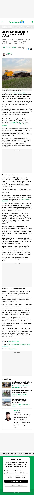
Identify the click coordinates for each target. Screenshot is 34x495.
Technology (22, 385)
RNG (23, 394)
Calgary (14, 47)
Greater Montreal (16, 387)
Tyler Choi (9, 53)
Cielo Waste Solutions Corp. (18, 93)
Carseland (23, 124)
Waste (13, 341)
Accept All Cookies (16, 481)
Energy (3, 47)
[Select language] (7, 27)
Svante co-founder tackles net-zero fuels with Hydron (22, 391)
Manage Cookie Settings (16, 485)
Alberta (15, 349)
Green (17, 341)
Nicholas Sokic (15, 385)
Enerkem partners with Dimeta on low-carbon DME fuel (22, 382)
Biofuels (8, 47)
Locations (18, 27)
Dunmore (4, 125)
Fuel (12, 344)
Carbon (19, 404)
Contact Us (17, 493)
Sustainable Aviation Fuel (20, 344)
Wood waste (5, 346)
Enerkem (28, 385)
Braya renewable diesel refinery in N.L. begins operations (19, 400)
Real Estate (27, 27)
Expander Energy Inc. (15, 122)
